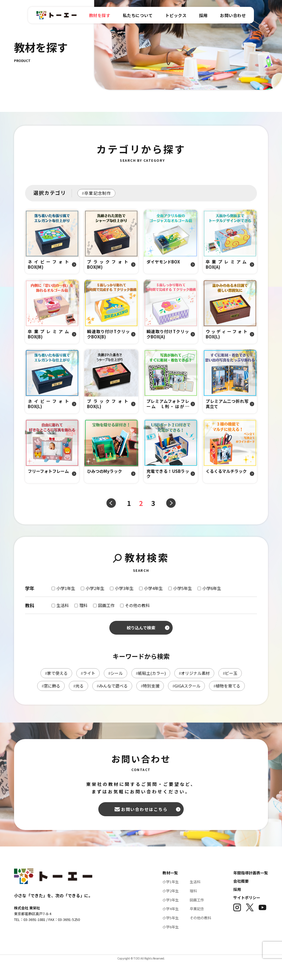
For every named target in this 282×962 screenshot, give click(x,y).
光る (78, 686)
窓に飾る (51, 686)
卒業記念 (197, 908)
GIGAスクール (186, 686)
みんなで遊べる (112, 686)
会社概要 (241, 881)
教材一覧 (170, 872)
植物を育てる (226, 686)
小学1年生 (170, 881)
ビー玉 (230, 673)
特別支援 (150, 686)
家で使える (56, 673)
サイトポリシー (246, 897)
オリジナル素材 (194, 673)
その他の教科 (200, 917)
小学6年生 (170, 926)
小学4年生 (170, 908)
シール (115, 673)
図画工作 (197, 899)
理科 (193, 890)
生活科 (195, 881)
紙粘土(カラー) (151, 673)
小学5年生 (170, 917)
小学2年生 (170, 890)
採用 (237, 889)
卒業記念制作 (96, 193)
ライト (88, 673)
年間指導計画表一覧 (250, 872)
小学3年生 (170, 899)
